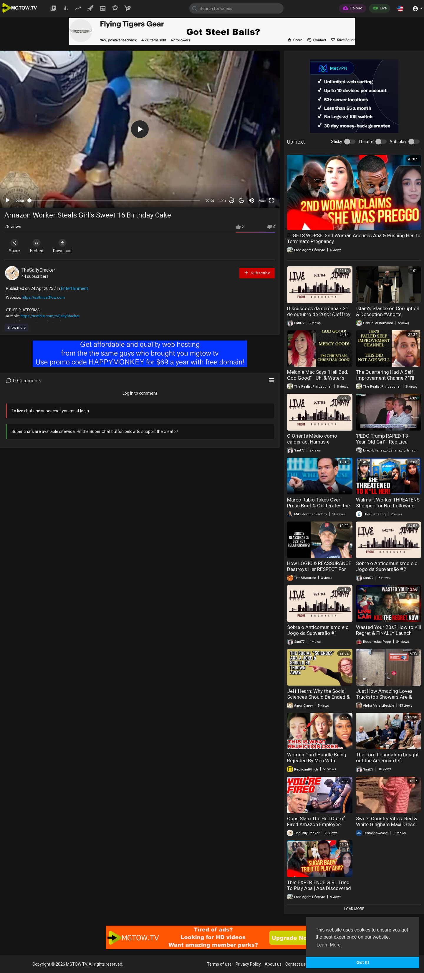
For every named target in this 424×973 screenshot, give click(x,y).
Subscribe (257, 272)
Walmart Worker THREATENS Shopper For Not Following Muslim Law (388, 505)
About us (273, 964)
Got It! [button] (363, 962)
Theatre (365, 141)
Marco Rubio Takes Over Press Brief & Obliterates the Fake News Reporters (318, 505)
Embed (39, 246)
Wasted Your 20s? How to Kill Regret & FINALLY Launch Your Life (388, 633)
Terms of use (219, 964)
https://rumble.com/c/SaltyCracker (50, 316)
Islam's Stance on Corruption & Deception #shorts (387, 311)
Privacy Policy (248, 964)
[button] (400, 8)
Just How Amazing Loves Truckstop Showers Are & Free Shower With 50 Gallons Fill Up (388, 700)
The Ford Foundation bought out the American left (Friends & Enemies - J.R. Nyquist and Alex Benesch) (387, 763)
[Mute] (251, 200)
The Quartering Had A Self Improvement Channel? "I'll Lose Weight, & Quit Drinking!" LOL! (388, 381)
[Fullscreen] (271, 200)
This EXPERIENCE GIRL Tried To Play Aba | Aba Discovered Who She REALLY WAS (319, 888)
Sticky (336, 141)
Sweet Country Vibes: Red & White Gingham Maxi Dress (386, 821)
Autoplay (398, 141)
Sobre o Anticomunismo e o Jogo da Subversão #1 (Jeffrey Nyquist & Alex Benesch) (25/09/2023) (318, 636)
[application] (140, 129)
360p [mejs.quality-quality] (262, 200)
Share (15, 246)
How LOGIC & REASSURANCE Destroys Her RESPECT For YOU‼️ (319, 569)
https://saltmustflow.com (43, 297)
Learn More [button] (329, 944)
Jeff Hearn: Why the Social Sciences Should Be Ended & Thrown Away (318, 697)
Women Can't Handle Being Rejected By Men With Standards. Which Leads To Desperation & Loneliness (317, 763)
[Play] (8, 200)
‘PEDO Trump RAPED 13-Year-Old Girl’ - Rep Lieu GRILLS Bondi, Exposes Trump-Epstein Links (383, 444)
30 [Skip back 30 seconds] (231, 200)
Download (66, 246)
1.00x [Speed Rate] (222, 200)
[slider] (114, 200)
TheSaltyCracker (38, 270)
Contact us (295, 964)
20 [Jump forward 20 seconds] (241, 200)
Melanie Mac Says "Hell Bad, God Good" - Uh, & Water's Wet (317, 378)
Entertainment (74, 288)
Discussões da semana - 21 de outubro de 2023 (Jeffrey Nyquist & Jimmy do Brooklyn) (318, 317)
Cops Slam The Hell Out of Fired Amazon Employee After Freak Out (316, 824)
